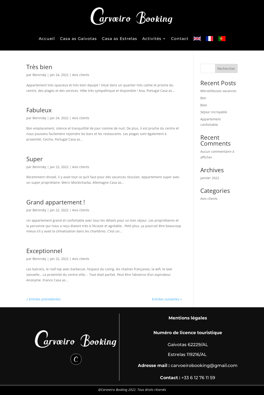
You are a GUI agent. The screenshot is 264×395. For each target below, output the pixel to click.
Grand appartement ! (55, 202)
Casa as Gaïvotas (78, 38)
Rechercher (226, 68)
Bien (203, 105)
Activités (151, 38)
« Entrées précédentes (43, 299)
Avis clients (80, 75)
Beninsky (39, 75)
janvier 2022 (209, 178)
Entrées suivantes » (167, 299)
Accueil (47, 38)
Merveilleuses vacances (218, 91)
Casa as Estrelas (119, 38)
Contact (179, 38)
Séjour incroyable (213, 112)
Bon (203, 98)
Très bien (39, 67)
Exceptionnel (44, 251)
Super (34, 159)
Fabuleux (39, 110)
